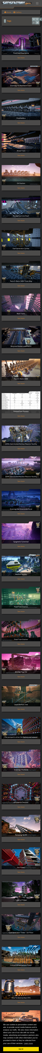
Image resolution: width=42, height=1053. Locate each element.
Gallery (17, 12)
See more (21, 58)
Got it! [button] (21, 1049)
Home (7, 12)
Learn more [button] (28, 1043)
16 (33, 19)
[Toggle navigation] (37, 3)
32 (37, 19)
